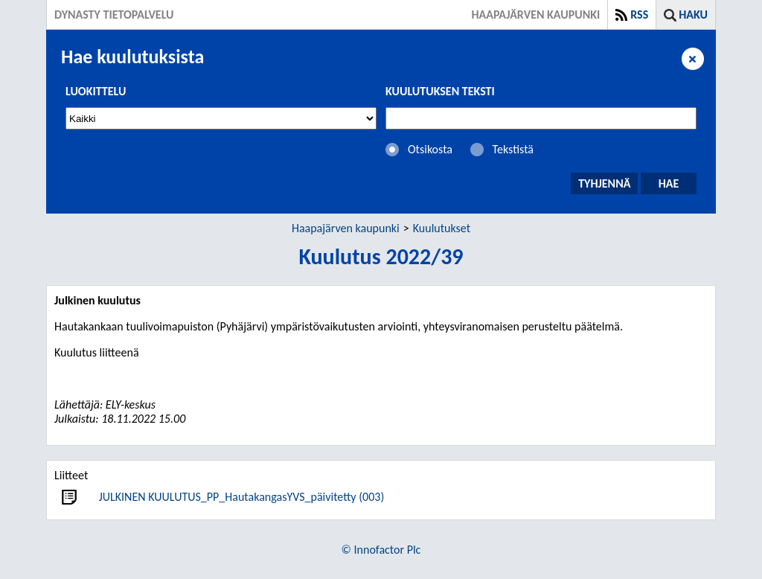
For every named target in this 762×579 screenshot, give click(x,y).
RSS (639, 14)
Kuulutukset (441, 228)
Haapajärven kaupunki (346, 228)
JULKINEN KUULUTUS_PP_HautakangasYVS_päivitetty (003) (242, 497)
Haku (693, 14)
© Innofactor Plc (381, 550)
